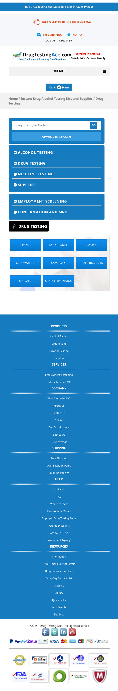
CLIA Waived (25, 263)
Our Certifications (59, 427)
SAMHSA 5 (58, 263)
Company (58, 388)
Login (50, 40)
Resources (59, 546)
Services (59, 364)
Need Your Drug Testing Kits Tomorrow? (66, 21)
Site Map (59, 614)
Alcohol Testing (35, 152)
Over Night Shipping (59, 465)
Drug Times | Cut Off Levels (59, 564)
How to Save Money (59, 511)
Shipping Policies (59, 473)
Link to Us (59, 434)
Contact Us (59, 413)
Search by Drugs (58, 281)
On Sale (25, 281)
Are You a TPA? (59, 533)
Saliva (92, 245)
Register (65, 40)
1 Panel (25, 245)
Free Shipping (52, 34)
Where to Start (59, 504)
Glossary (59, 585)
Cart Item (59, 87)
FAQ (59, 496)
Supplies (27, 184)
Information (59, 556)
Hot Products (91, 263)
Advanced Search (56, 136)
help (59, 479)
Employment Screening (42, 201)
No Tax (77, 34)
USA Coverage (59, 442)
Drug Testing (32, 163)
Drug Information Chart (59, 571)
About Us (59, 405)
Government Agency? (59, 540)
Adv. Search (59, 607)
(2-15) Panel (58, 245)
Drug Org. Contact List (59, 578)
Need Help (59, 489)
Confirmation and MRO (43, 212)
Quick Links (59, 600)
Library (59, 593)
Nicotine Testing (36, 174)
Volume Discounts (59, 525)
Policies (59, 420)
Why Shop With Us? (59, 398)
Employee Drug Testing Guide (59, 518)
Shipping (59, 448)
